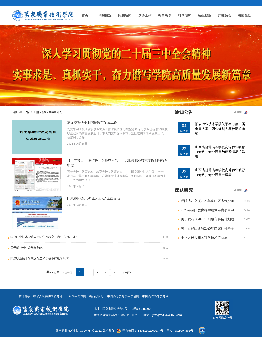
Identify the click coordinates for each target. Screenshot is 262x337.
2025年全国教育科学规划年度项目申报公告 (207, 211)
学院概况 (104, 15)
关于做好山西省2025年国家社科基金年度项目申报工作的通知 (207, 230)
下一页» (126, 272)
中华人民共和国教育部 (47, 296)
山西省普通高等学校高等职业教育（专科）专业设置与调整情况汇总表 (220, 151)
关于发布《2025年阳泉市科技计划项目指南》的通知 (207, 220)
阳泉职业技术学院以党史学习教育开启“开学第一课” (43, 236)
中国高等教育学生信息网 (123, 296)
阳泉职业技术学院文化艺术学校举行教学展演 (39, 258)
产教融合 (224, 15)
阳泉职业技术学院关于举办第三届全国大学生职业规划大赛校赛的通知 (220, 128)
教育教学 (164, 15)
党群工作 (144, 15)
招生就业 (204, 15)
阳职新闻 (124, 15)
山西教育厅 (96, 296)
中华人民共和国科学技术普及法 (204, 237)
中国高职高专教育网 (155, 296)
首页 (85, 15)
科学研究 (184, 15)
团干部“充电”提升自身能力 (27, 247)
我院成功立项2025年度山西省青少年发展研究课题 (207, 202)
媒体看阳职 (55, 112)
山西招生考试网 (76, 296)
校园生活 (244, 15)
